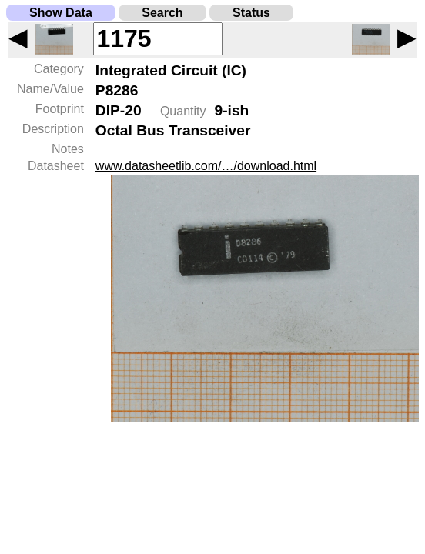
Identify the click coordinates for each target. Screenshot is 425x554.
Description (53, 128)
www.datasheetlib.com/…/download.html (205, 165)
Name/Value (50, 88)
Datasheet (56, 165)
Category (59, 68)
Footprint (59, 108)
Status (251, 12)
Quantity (183, 111)
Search (162, 12)
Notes (68, 148)
